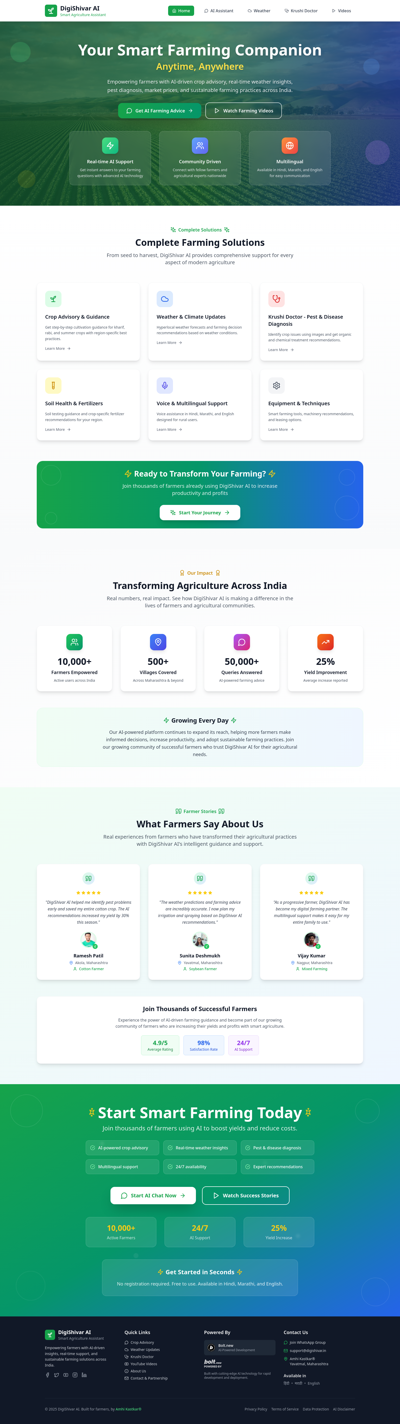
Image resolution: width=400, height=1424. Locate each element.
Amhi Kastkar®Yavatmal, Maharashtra (309, 1361)
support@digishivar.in (308, 1350)
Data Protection (316, 1409)
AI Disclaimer (344, 1409)
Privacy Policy (256, 1409)
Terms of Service (285, 1409)
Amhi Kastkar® (128, 1409)
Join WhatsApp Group (308, 1342)
